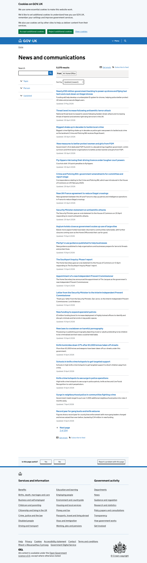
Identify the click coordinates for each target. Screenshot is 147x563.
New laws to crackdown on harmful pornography (79, 328)
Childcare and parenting (29, 505)
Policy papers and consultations (109, 510)
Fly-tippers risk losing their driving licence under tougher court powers (90, 160)
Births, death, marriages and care (34, 495)
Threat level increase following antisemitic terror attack (83, 110)
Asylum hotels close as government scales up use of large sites (86, 226)
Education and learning (67, 489)
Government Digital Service (63, 545)
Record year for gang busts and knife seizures (78, 411)
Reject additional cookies (60, 31)
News (97, 495)
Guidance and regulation (105, 500)
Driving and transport (28, 526)
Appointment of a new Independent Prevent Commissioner (84, 276)
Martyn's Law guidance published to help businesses (81, 243)
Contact (72, 541)
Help (20, 541)
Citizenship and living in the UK (32, 510)
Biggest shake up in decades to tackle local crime (80, 127)
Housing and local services (68, 505)
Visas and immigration (66, 520)
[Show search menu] (125, 40)
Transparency (100, 515)
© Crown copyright (120, 556)
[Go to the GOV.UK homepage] (27, 41)
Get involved (100, 526)
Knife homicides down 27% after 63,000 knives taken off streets (87, 345)
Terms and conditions (88, 541)
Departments (100, 489)
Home (20, 47)
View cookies (81, 31)
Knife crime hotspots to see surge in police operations (82, 378)
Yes (48, 462)
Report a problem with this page (111, 462)
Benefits (22, 489)
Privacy (28, 541)
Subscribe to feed (120, 67)
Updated (27, 95)
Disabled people (26, 520)
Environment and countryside (70, 500)
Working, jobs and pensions (69, 526)
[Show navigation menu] (116, 40)
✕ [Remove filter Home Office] (64, 73)
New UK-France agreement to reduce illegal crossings (82, 193)
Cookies (38, 541)
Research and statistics (105, 505)
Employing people (64, 495)
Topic (25, 81)
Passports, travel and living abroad (72, 515)
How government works (105, 520)
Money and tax (63, 510)
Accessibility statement (55, 541)
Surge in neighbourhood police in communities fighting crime (86, 394)
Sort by (59, 82)
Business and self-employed (31, 500)
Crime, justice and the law (30, 515)
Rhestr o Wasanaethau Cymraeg (33, 545)
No (61, 462)
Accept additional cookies (32, 31)
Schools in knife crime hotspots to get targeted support (83, 361)
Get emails (105, 67)
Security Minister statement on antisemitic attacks (81, 210)
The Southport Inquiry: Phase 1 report (74, 259)
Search (30, 67)
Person (26, 88)
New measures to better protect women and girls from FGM (85, 143)
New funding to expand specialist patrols (76, 312)
